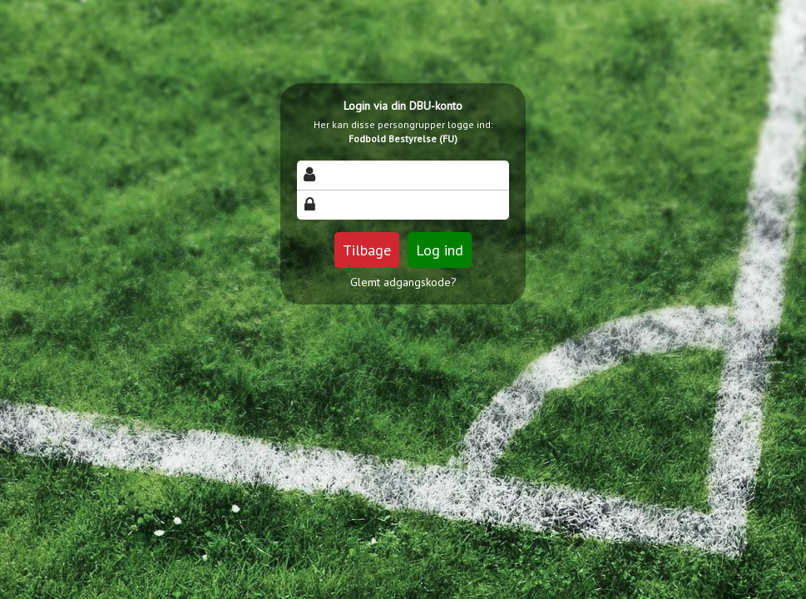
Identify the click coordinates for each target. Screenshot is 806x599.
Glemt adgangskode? (403, 282)
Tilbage (367, 250)
